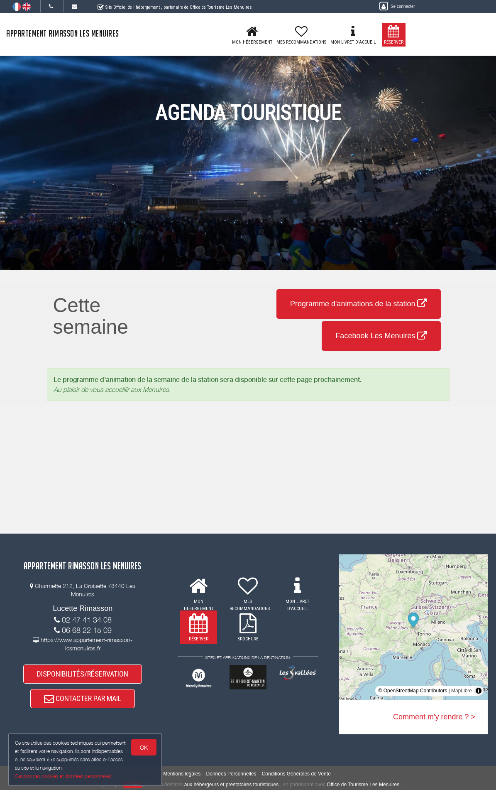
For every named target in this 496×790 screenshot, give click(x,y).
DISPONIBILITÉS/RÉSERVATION (82, 673)
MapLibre (461, 691)
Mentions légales (181, 774)
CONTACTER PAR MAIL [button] (82, 698)
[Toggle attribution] (479, 691)
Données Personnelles (231, 774)
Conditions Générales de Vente (296, 774)
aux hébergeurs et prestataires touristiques (231, 785)
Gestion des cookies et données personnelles (63, 776)
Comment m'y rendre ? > (434, 717)
